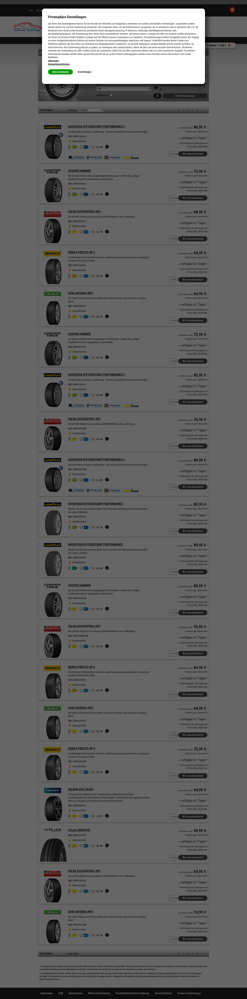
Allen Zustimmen (60, 72)
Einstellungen (85, 72)
